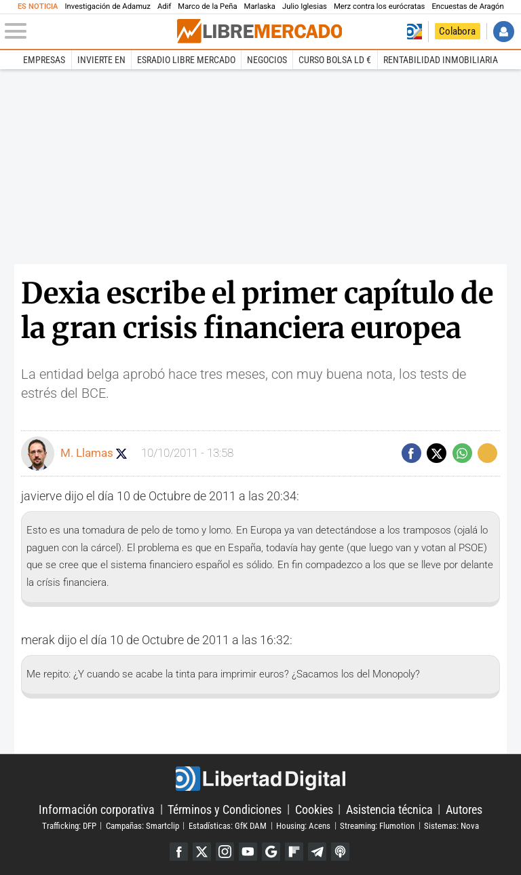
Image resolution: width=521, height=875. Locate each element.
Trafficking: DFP (69, 825)
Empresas (44, 59)
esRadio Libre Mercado (186, 59)
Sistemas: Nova (451, 825)
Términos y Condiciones (225, 809)
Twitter (202, 851)
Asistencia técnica (389, 809)
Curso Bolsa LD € (334, 59)
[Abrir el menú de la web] (89, 31)
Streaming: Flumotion (377, 825)
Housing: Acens (303, 825)
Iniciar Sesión (503, 31)
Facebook (179, 851)
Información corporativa (97, 809)
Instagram (225, 851)
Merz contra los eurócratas (379, 6)
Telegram (317, 851)
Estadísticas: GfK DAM (228, 825)
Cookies (314, 809)
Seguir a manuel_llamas (121, 453)
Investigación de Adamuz (108, 6)
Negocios (267, 59)
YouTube (248, 851)
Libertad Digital (260, 778)
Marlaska (259, 6)
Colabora (457, 31)
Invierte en (101, 59)
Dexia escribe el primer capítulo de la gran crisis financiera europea (257, 310)
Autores (464, 809)
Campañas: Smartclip (142, 825)
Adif (164, 6)
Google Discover (271, 851)
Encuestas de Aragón (467, 6)
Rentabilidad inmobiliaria (440, 59)
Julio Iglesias (304, 6)
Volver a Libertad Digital (414, 31)
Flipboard (294, 851)
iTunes (340, 851)
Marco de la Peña (207, 6)
